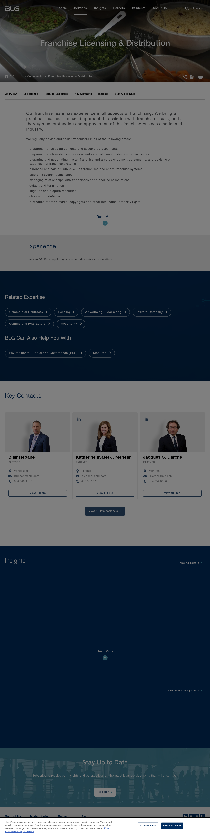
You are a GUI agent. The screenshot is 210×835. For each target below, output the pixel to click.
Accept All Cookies (172, 826)
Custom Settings (148, 826)
